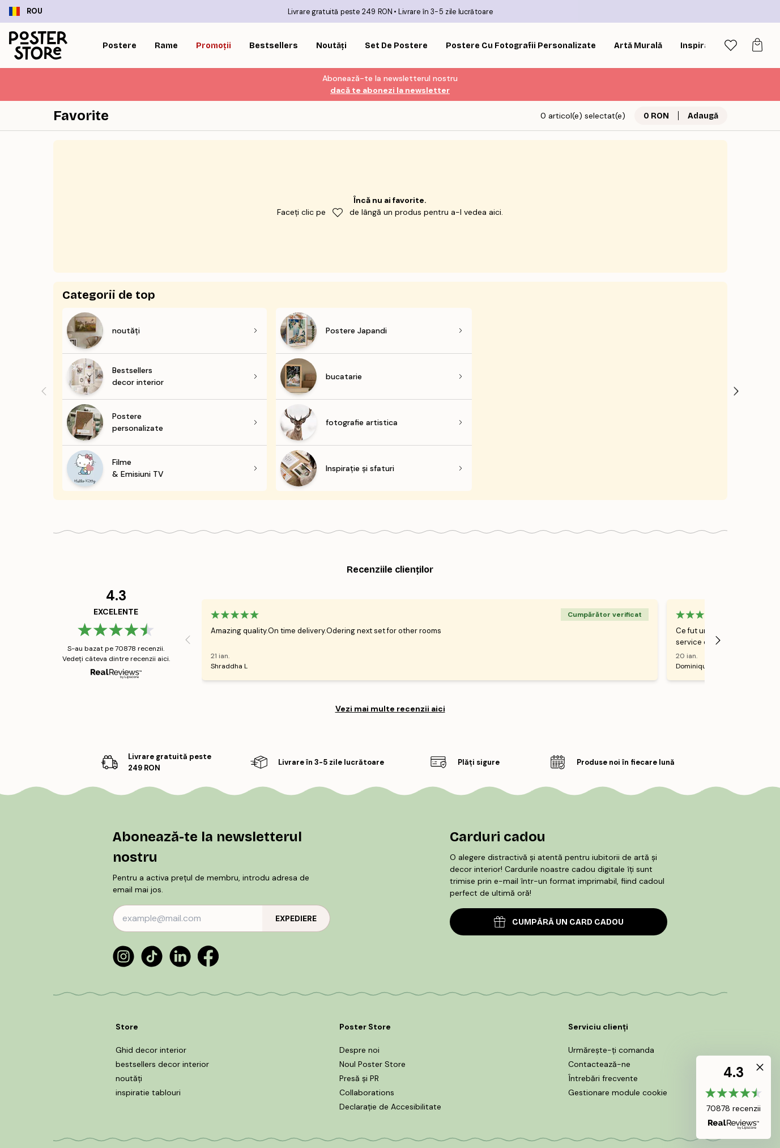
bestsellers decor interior (162, 972)
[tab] (730, 45)
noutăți (129, 986)
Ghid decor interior (151, 958)
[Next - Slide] (736, 345)
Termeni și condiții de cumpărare (236, 1080)
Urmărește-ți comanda (611, 958)
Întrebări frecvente (603, 986)
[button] (733, 1097)
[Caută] (701, 45)
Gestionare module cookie (617, 1001)
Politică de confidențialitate (553, 1080)
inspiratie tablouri (148, 1001)
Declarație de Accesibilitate (390, 1015)
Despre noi (359, 958)
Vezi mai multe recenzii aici (390, 617)
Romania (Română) (108, 1118)
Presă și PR (359, 986)
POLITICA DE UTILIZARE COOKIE (365, 1080)
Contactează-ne (599, 972)
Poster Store (415, 1114)
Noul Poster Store (372, 972)
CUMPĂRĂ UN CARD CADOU (559, 830)
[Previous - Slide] (44, 345)
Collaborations (366, 1001)
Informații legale (462, 1080)
